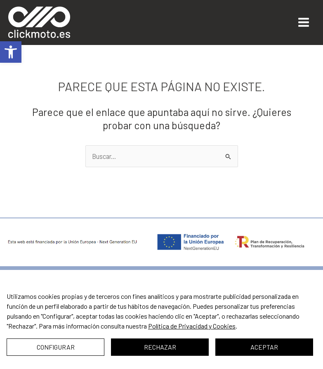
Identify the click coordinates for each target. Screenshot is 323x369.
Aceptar (264, 347)
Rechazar (160, 347)
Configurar (56, 347)
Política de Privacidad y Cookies (192, 326)
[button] (10, 52)
